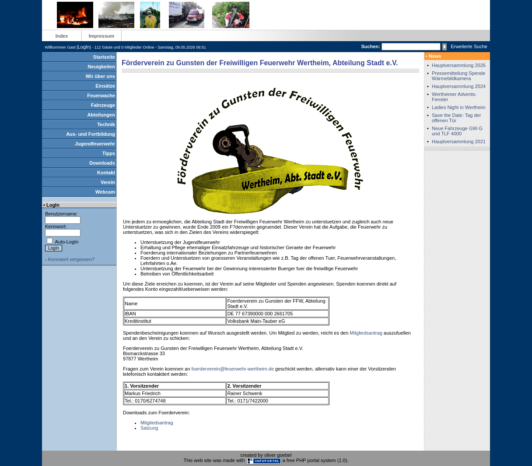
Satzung (149, 428)
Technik (106, 124)
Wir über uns (100, 76)
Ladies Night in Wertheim (459, 107)
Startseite (104, 57)
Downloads (102, 163)
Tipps (108, 153)
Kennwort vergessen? (71, 259)
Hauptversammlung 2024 (459, 86)
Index (62, 36)
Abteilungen (101, 114)
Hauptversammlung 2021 (459, 141)
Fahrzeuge (103, 105)
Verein (108, 182)
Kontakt (106, 172)
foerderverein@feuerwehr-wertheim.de (233, 368)
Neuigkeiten (101, 66)
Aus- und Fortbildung (90, 134)
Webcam (105, 191)
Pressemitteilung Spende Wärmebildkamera (458, 76)
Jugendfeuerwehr (95, 143)
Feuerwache (101, 95)
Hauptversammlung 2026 (459, 65)
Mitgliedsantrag (366, 332)
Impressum (102, 36)
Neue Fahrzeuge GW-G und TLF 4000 (457, 131)
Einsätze (105, 85)
